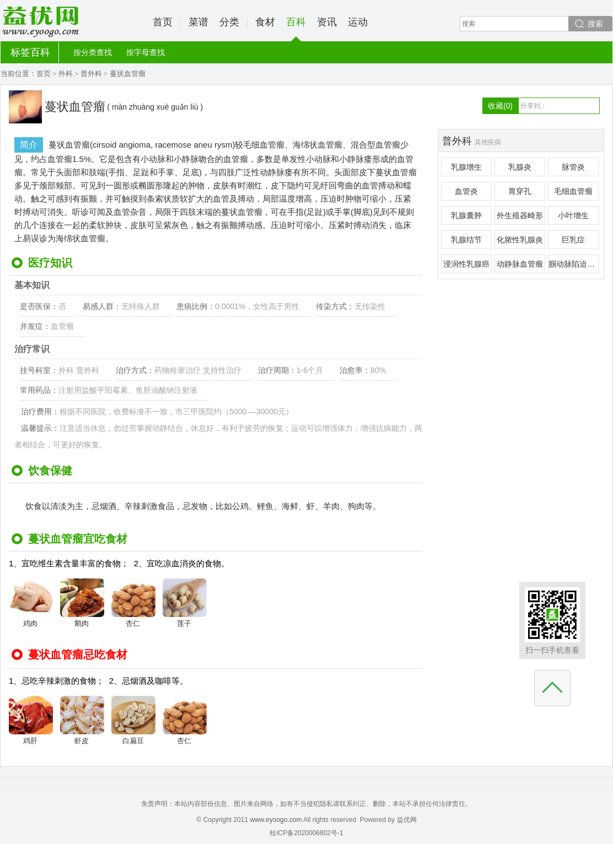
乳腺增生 (466, 167)
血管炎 (466, 191)
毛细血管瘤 (573, 191)
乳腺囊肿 (466, 215)
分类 (229, 22)
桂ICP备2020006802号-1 (306, 833)
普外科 (91, 73)
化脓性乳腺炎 (520, 239)
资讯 (327, 22)
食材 (265, 22)
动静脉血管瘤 (520, 263)
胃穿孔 (519, 191)
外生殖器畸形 (520, 215)
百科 (296, 29)
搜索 (595, 23)
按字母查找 (145, 52)
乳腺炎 (519, 167)
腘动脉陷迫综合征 (574, 263)
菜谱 (198, 22)
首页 (163, 22)
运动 (358, 22)
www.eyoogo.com (276, 820)
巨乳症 (573, 239)
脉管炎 (573, 167)
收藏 (500, 105)
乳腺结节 (466, 239)
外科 (65, 73)
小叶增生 (573, 215)
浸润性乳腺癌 (466, 263)
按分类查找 (92, 52)
